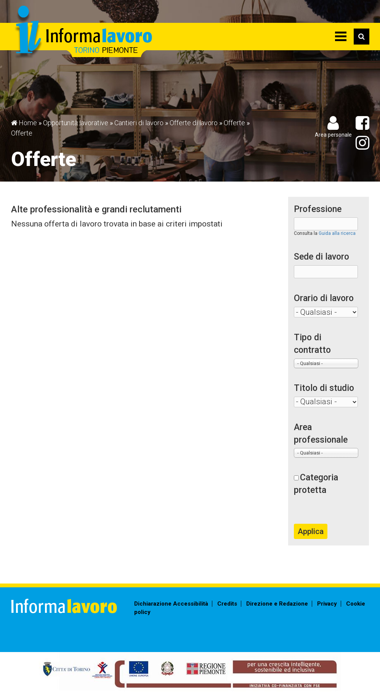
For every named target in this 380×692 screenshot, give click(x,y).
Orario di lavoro (324, 298)
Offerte (234, 123)
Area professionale (321, 433)
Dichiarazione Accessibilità (171, 603)
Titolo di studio (324, 388)
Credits (227, 603)
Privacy (327, 603)
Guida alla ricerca (337, 233)
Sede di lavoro (321, 257)
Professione (318, 209)
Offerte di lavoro (194, 123)
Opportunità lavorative (75, 123)
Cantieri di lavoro (139, 123)
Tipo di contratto (312, 343)
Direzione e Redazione (277, 603)
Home (28, 123)
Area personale (333, 135)
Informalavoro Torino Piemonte (82, 32)
